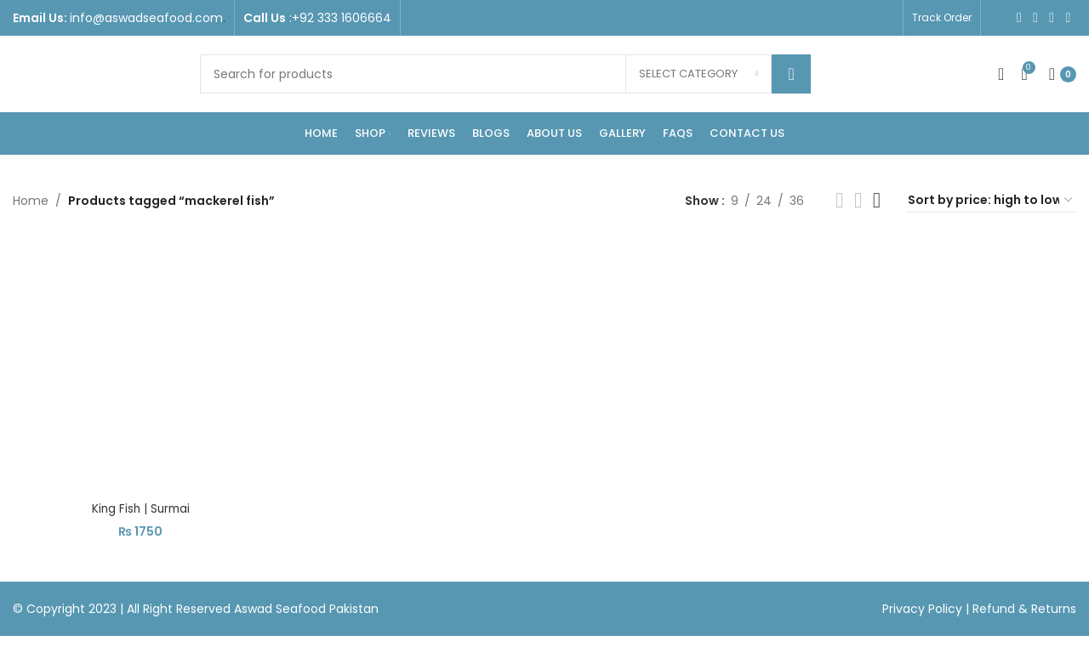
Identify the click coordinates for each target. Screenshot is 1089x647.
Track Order (942, 17)
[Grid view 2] (839, 200)
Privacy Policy (924, 606)
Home (30, 200)
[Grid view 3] (858, 200)
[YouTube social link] (1052, 17)
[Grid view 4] (877, 200)
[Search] (505, 74)
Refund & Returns (1024, 606)
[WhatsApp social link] (1068, 17)
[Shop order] (991, 201)
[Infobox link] (119, 18)
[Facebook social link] (1019, 17)
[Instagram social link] (1036, 17)
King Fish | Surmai (139, 506)
